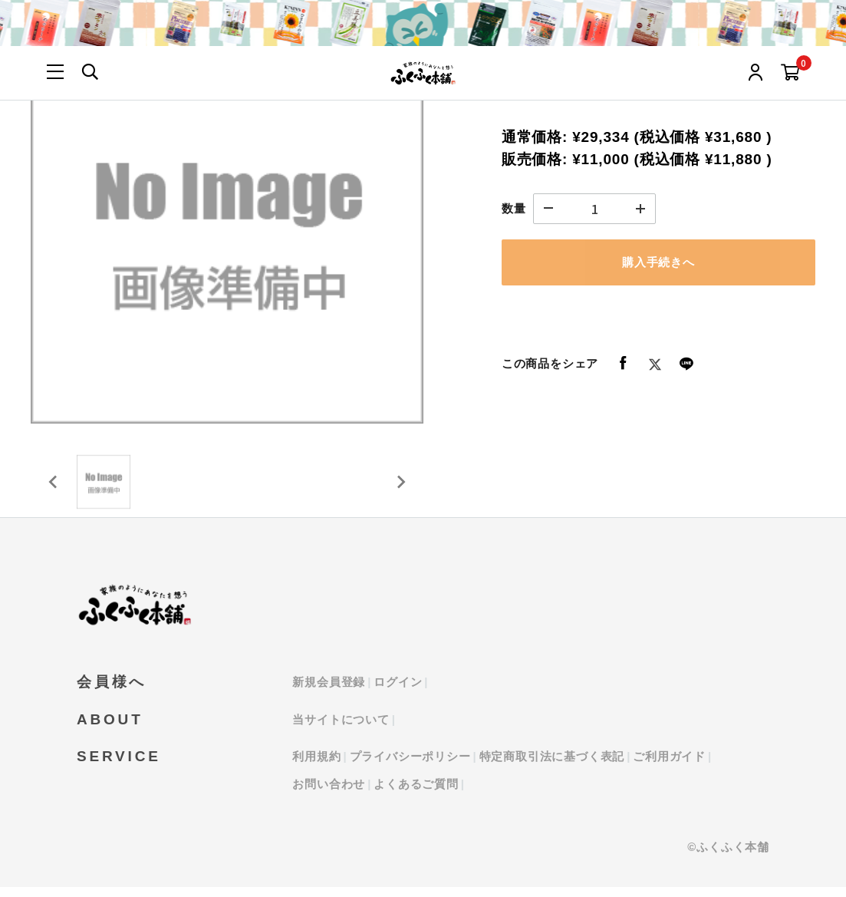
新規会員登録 (328, 692)
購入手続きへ (658, 262)
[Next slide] (400, 487)
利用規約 (316, 766)
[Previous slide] (53, 487)
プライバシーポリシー (410, 766)
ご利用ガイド (669, 766)
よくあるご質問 (416, 793)
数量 (514, 208)
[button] (107, 487)
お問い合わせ (328, 793)
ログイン (398, 692)
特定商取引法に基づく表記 (552, 766)
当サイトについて (340, 729)
